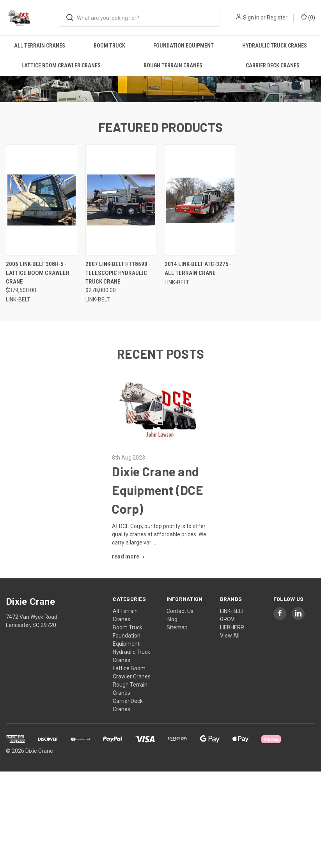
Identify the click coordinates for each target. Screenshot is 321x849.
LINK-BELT (232, 663)
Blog (172, 671)
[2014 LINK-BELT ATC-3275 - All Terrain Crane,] (200, 252)
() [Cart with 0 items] (308, 17)
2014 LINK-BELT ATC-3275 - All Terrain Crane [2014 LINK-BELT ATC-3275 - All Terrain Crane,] (198, 321)
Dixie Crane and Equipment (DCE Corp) (157, 542)
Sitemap (177, 679)
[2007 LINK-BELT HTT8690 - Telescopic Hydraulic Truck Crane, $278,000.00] (121, 252)
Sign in (251, 17)
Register (277, 17)
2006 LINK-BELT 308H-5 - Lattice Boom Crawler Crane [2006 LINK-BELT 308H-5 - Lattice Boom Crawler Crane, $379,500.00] (37, 325)
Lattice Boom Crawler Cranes (61, 65)
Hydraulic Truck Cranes (274, 45)
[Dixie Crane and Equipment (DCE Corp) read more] (129, 609)
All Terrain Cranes (39, 45)
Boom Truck (109, 45)
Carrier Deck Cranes (273, 65)
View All (229, 688)
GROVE (229, 671)
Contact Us (180, 663)
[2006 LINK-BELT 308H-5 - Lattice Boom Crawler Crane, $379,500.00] (41, 252)
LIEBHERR (232, 679)
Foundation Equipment (183, 45)
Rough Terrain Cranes (173, 65)
